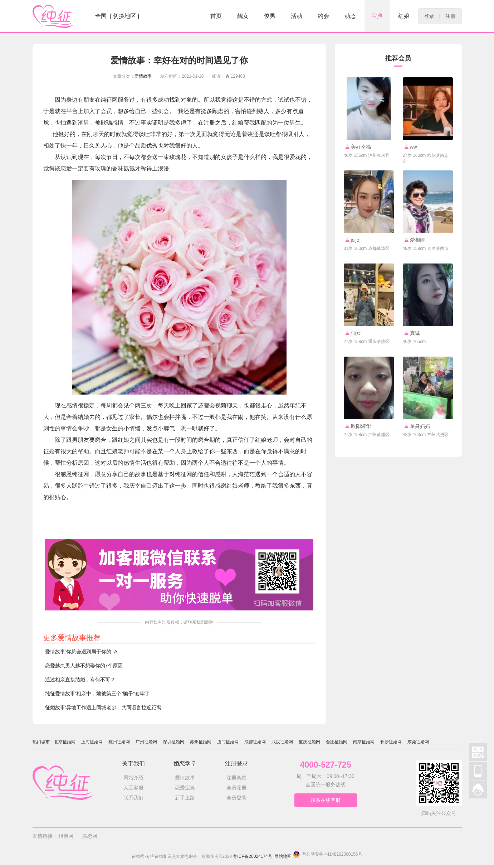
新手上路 (185, 798)
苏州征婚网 (200, 741)
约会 (323, 16)
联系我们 (133, 798)
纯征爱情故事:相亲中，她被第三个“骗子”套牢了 (97, 693)
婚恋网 (89, 836)
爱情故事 (143, 76)
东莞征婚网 (418, 741)
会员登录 (236, 798)
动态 (350, 16)
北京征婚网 (64, 741)
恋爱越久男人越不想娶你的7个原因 (84, 665)
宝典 (377, 16)
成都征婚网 (255, 741)
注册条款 (236, 778)
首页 (216, 16)
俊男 (269, 16)
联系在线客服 (325, 800)
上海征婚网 (92, 741)
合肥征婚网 (336, 741)
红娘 (404, 16)
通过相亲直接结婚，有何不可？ (80, 679)
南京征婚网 (364, 741)
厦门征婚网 (228, 741)
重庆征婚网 (309, 741)
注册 (450, 16)
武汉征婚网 (282, 741)
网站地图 (283, 856)
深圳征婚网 (173, 741)
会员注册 (236, 788)
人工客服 (133, 788)
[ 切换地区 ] (125, 16)
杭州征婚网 (119, 741)
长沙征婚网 (391, 741)
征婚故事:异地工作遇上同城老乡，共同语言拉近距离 (103, 707)
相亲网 (65, 836)
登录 (429, 16)
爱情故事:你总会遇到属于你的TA (81, 651)
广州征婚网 (146, 741)
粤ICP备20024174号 (252, 856)
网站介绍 (133, 778)
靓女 (243, 16)
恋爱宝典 (185, 788)
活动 (296, 16)
